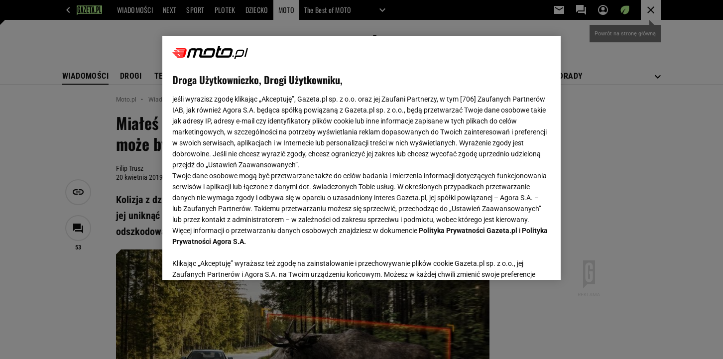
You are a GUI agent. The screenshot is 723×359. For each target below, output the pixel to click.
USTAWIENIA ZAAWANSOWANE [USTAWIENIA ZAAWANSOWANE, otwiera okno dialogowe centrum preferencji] (237, 260)
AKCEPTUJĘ (517, 260)
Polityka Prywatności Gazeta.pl (468, 231)
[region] (361, 158)
